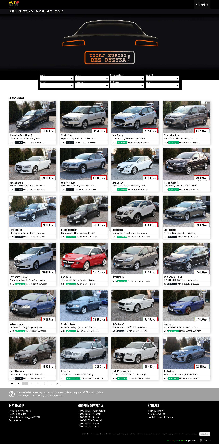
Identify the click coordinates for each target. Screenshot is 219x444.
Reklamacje (15, 420)
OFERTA (13, 11)
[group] (109, 43)
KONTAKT (59, 11)
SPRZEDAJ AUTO (26, 11)
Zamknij (204, 434)
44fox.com (204, 440)
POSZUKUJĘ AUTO (44, 11)
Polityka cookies (17, 413)
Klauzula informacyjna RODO (24, 417)
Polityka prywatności (20, 410)
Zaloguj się (202, 4)
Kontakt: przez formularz (161, 417)
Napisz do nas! (182, 440)
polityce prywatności (190, 434)
